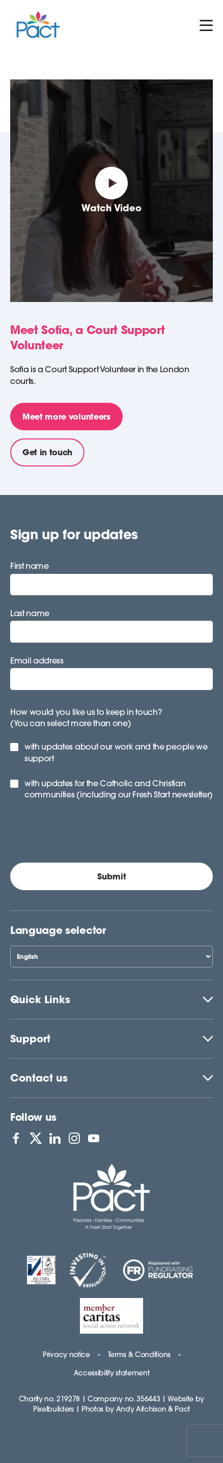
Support (30, 1038)
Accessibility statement (112, 1372)
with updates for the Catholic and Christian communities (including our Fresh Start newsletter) (118, 788)
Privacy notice (66, 1354)
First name (29, 566)
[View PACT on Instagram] (74, 1138)
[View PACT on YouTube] (93, 1138)
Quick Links (40, 999)
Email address (37, 660)
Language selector (58, 930)
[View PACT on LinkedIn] (55, 1138)
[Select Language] (111, 957)
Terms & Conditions (139, 1354)
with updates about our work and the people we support (116, 752)
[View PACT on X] (36, 1138)
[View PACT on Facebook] (15, 1138)
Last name (29, 613)
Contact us (39, 1077)
